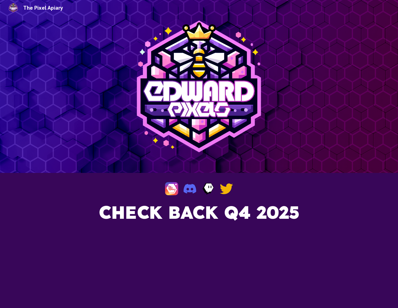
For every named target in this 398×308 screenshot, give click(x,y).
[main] (199, 249)
